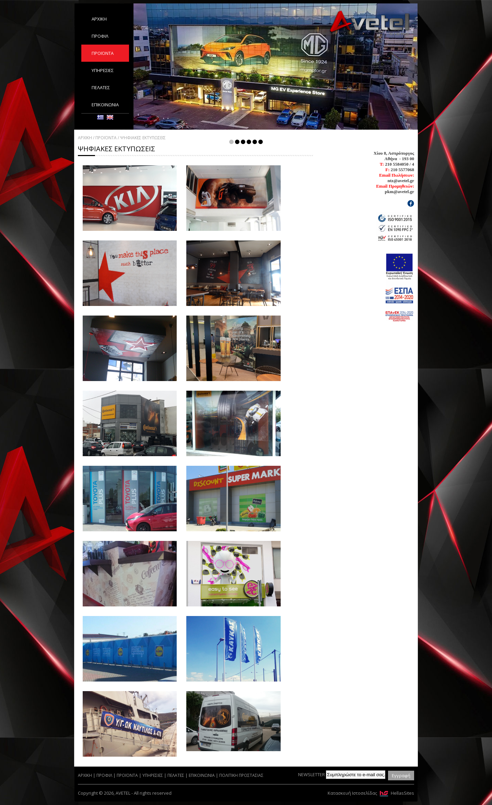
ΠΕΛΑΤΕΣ (101, 87)
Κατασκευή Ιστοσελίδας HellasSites (371, 793)
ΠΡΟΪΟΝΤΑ (103, 53)
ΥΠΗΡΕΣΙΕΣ (103, 70)
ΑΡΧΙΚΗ (99, 19)
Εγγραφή (401, 775)
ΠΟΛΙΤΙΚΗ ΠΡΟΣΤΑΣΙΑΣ (241, 775)
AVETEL (369, 22)
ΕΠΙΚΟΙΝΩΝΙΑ (105, 105)
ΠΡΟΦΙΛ (100, 36)
